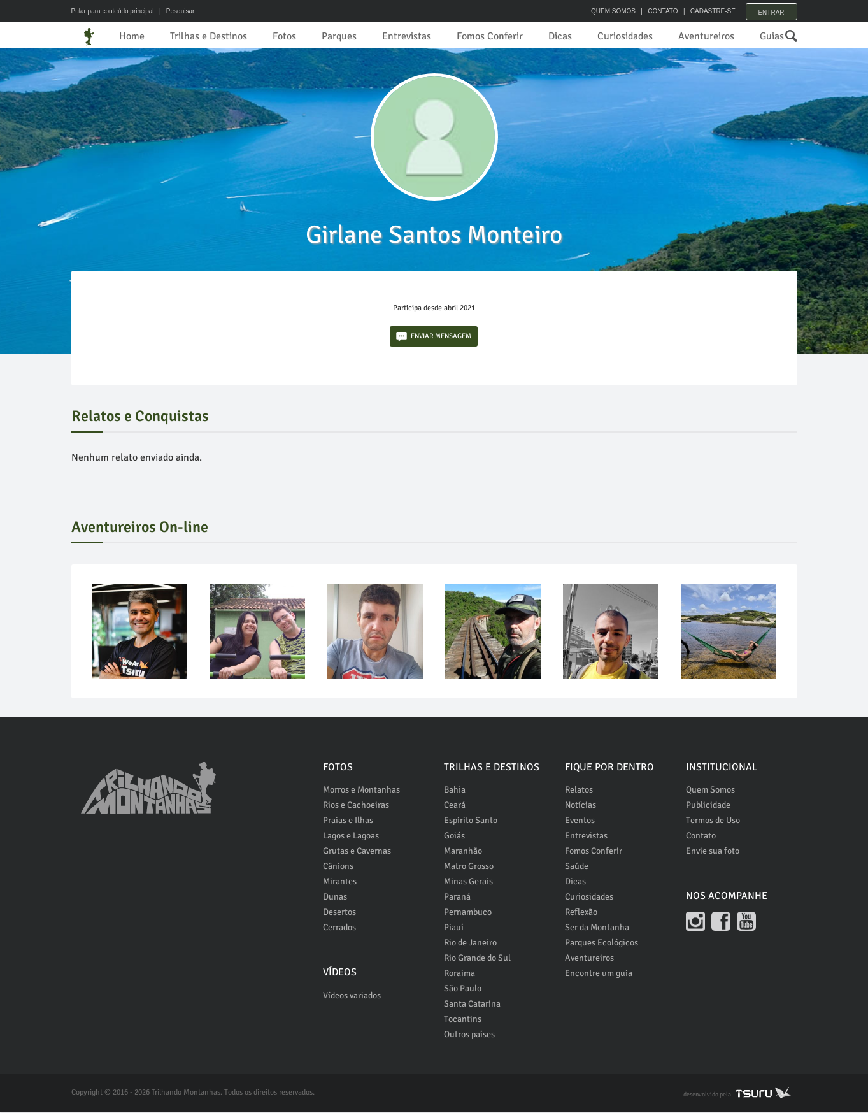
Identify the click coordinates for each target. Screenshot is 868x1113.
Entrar (771, 11)
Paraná (457, 897)
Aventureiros (706, 36)
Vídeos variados (352, 996)
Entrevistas (406, 36)
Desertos (339, 912)
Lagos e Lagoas (351, 836)
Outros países (469, 1035)
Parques (339, 36)
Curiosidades (625, 36)
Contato (701, 836)
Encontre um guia (598, 973)
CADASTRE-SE (708, 11)
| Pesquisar (174, 11)
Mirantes (340, 882)
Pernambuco (468, 912)
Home (132, 36)
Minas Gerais (468, 882)
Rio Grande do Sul (477, 958)
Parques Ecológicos (601, 943)
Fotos (284, 36)
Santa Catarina (472, 1004)
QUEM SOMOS (609, 11)
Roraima (459, 973)
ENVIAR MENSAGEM (433, 337)
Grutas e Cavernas (357, 851)
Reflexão (581, 912)
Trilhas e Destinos (208, 36)
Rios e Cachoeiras (356, 805)
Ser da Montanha (597, 928)
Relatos (579, 790)
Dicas (560, 36)
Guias (772, 36)
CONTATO (659, 11)
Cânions (338, 866)
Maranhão (463, 851)
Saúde (576, 866)
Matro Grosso (469, 866)
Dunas (335, 897)
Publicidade (708, 805)
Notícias (580, 805)
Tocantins (462, 1019)
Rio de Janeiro (470, 943)
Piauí (454, 928)
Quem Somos (710, 790)
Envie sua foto (712, 851)
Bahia (455, 790)
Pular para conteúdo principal (112, 11)
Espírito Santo (470, 820)
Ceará (455, 805)
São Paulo (462, 989)
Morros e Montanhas (361, 790)
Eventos (580, 820)
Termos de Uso (713, 820)
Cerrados (339, 928)
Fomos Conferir (490, 36)
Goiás (454, 836)
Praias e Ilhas (348, 820)
